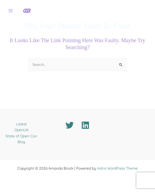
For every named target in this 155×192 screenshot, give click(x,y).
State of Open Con (21, 136)
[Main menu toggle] (10, 10)
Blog (21, 141)
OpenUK (21, 129)
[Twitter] (70, 125)
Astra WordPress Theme (117, 168)
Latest (21, 124)
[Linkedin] (85, 125)
